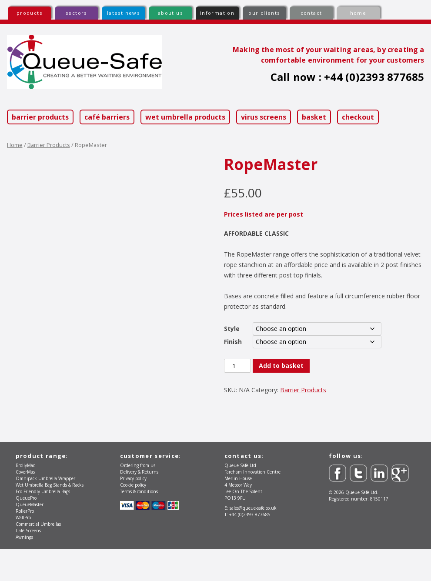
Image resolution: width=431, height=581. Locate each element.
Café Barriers (107, 117)
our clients (264, 13)
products (29, 13)
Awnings (24, 569)
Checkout (358, 117)
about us (170, 13)
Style (232, 328)
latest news (123, 13)
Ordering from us (137, 497)
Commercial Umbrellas (38, 556)
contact (311, 13)
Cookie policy (133, 517)
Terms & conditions (139, 523)
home (358, 13)
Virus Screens (263, 117)
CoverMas (25, 504)
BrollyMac (25, 497)
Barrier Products (40, 117)
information (217, 13)
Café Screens (28, 562)
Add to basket (281, 365)
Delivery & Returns (139, 504)
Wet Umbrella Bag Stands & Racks (50, 517)
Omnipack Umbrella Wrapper (45, 510)
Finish (233, 341)
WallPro (23, 549)
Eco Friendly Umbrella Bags (43, 523)
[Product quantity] (237, 366)
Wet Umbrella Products (185, 117)
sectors (76, 13)
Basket (314, 117)
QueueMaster (29, 536)
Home (15, 145)
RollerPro (25, 543)
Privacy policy (133, 510)
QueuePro (26, 530)
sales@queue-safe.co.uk (253, 540)
